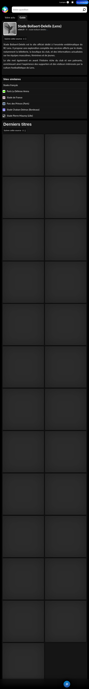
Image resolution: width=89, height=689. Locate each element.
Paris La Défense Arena (16, 91)
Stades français (10, 85)
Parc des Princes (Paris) (16, 103)
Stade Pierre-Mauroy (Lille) (18, 115)
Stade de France (12, 97)
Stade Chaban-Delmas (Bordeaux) (21, 109)
